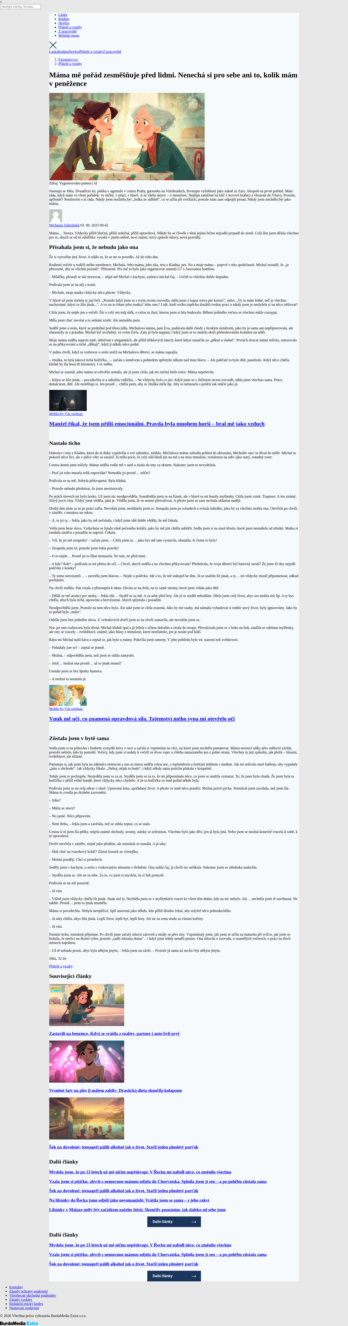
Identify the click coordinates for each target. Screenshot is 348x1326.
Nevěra (64, 23)
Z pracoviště (68, 31)
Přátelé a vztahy (70, 27)
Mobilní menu (69, 35)
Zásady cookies (20, 1300)
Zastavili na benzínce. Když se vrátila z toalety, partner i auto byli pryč (114, 1033)
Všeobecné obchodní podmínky (32, 1295)
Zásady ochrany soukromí (28, 1291)
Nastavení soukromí (24, 1308)
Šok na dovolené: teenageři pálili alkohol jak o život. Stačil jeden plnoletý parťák (123, 1147)
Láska (63, 15)
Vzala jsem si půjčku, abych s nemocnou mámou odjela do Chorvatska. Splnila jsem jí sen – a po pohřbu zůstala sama (158, 1181)
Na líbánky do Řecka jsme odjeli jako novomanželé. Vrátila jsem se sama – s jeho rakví (129, 1200)
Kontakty (16, 1287)
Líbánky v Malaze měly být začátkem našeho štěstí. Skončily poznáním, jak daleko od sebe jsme (137, 1209)
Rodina (64, 19)
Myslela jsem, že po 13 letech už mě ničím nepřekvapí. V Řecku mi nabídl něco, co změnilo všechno (140, 1172)
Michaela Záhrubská (64, 225)
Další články (162, 1221)
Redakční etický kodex (26, 1304)
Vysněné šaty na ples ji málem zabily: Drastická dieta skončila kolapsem (115, 1090)
